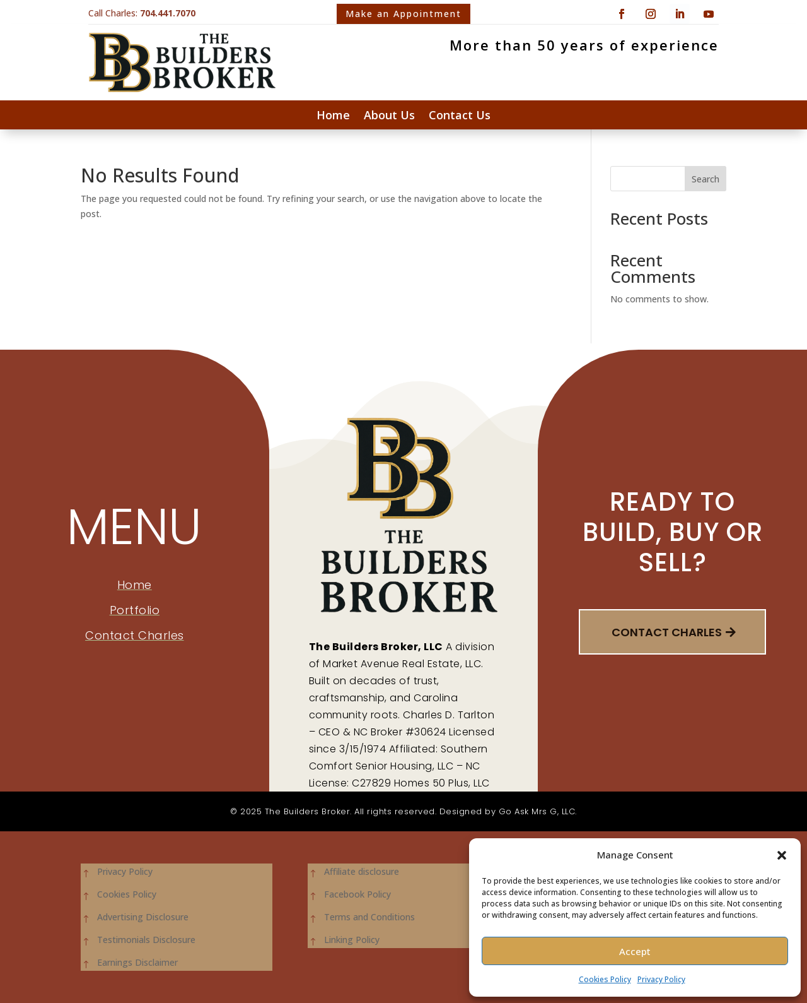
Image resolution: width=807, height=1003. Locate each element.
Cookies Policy (605, 979)
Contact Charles (667, 632)
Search (705, 179)
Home (333, 116)
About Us (389, 116)
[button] (781, 855)
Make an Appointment (403, 14)
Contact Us (460, 116)
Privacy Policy (661, 979)
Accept (635, 951)
